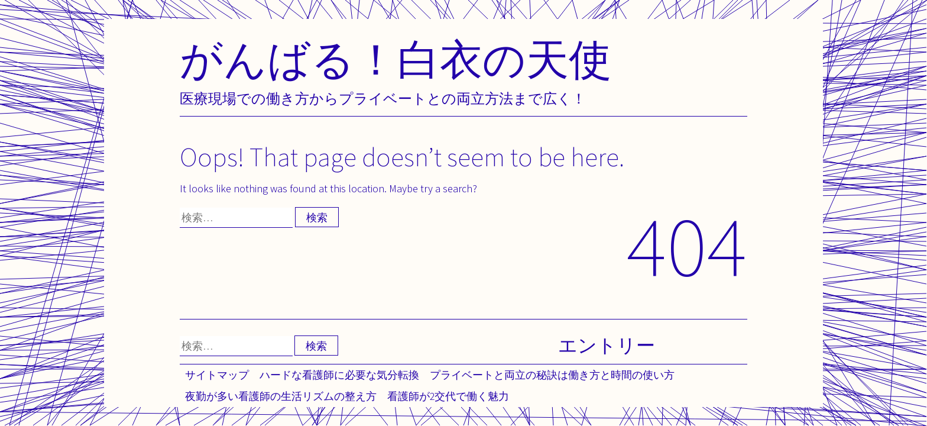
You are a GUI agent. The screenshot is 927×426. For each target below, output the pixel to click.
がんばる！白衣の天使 (395, 59)
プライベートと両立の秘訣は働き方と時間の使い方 (552, 375)
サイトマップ (217, 375)
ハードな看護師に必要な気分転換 (339, 375)
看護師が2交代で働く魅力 (448, 396)
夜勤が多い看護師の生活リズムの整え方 (281, 396)
